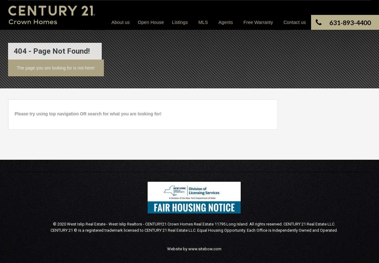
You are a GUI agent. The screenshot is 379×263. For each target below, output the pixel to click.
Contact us (294, 22)
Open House (151, 22)
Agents (225, 22)
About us (120, 22)
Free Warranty (258, 22)
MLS (203, 22)
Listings (180, 22)
